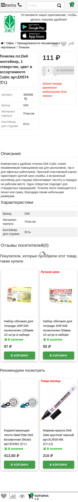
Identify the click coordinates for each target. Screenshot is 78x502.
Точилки (24, 47)
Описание (11, 153)
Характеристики (17, 202)
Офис (10, 43)
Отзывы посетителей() (25, 245)
